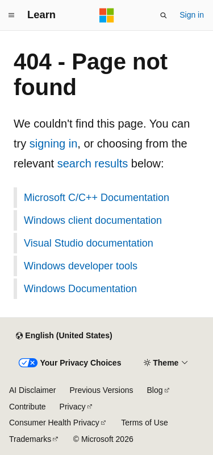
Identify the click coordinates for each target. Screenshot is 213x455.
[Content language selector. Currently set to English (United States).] (64, 336)
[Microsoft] (106, 15)
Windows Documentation (80, 288)
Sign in (191, 14)
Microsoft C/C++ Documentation (96, 197)
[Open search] (163, 15)
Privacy (73, 406)
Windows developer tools (80, 266)
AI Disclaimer (32, 390)
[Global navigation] (11, 15)
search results (92, 163)
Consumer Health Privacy (54, 422)
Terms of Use (144, 422)
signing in (54, 143)
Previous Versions (101, 390)
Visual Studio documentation (88, 243)
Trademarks (30, 439)
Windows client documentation (93, 220)
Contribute (27, 406)
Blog (155, 390)
